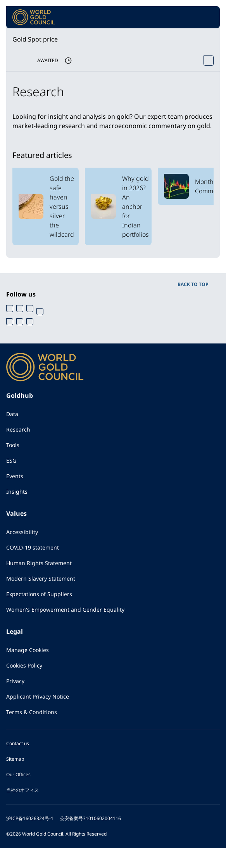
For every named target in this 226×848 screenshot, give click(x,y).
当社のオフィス (22, 790)
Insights (17, 491)
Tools (12, 445)
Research (18, 429)
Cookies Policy (24, 665)
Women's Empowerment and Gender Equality (65, 609)
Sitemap (15, 759)
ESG (11, 460)
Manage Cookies (27, 650)
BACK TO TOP (193, 284)
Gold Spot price (35, 39)
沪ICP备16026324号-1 (29, 818)
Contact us (17, 743)
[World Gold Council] (33, 17)
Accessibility (22, 532)
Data (12, 414)
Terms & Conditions (31, 712)
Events (14, 476)
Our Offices (18, 774)
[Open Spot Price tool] (209, 60)
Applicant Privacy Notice (37, 696)
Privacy (15, 681)
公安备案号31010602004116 (90, 818)
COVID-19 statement (32, 547)
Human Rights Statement (39, 563)
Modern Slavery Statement (40, 578)
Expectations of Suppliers (39, 594)
